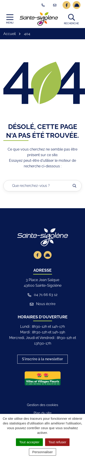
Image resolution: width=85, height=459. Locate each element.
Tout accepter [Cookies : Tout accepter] (29, 442)
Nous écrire (42, 304)
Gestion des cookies (42, 405)
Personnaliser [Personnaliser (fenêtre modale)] (42, 452)
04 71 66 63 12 (42, 295)
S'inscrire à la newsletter (42, 359)
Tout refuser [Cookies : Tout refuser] (57, 442)
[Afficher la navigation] (9, 19)
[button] (71, 19)
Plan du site (43, 413)
